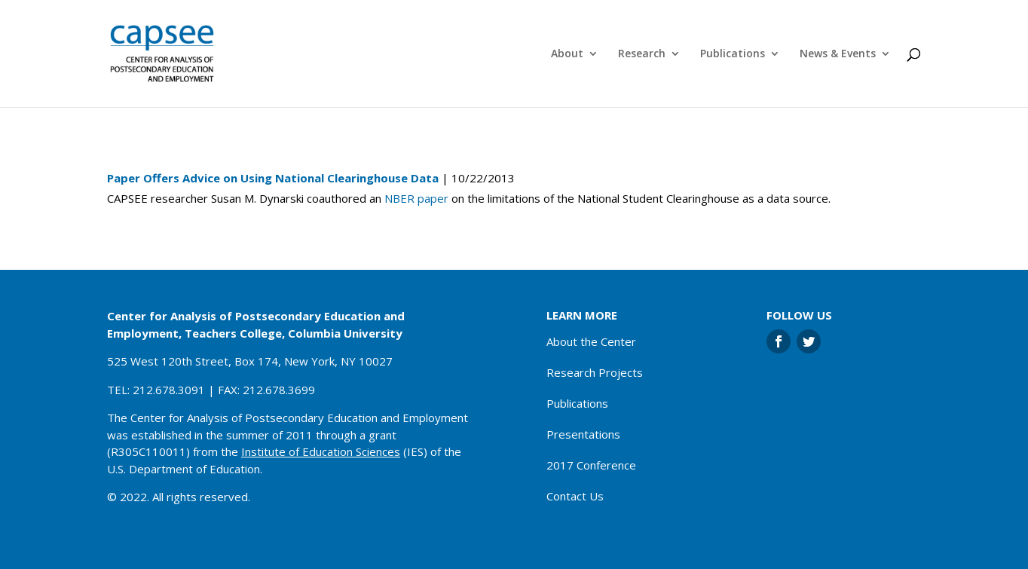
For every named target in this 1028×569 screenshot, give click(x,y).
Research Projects (594, 372)
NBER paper (416, 198)
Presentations (583, 434)
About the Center (591, 341)
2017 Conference (591, 465)
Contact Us (575, 495)
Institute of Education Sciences (320, 451)
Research (641, 54)
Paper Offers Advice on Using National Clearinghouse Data (273, 177)
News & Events (838, 54)
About (567, 54)
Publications (732, 54)
